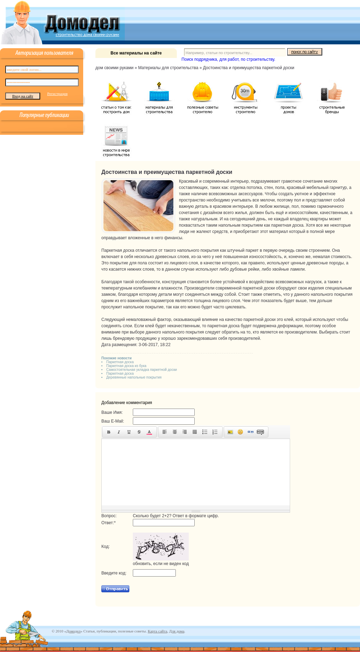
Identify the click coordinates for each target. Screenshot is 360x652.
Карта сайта (157, 631)
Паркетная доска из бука (126, 366)
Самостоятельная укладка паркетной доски (141, 370)
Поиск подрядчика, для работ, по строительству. (228, 59)
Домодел (73, 631)
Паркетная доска (120, 362)
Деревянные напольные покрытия (133, 377)
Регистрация (57, 93)
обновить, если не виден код (161, 563)
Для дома (176, 631)
